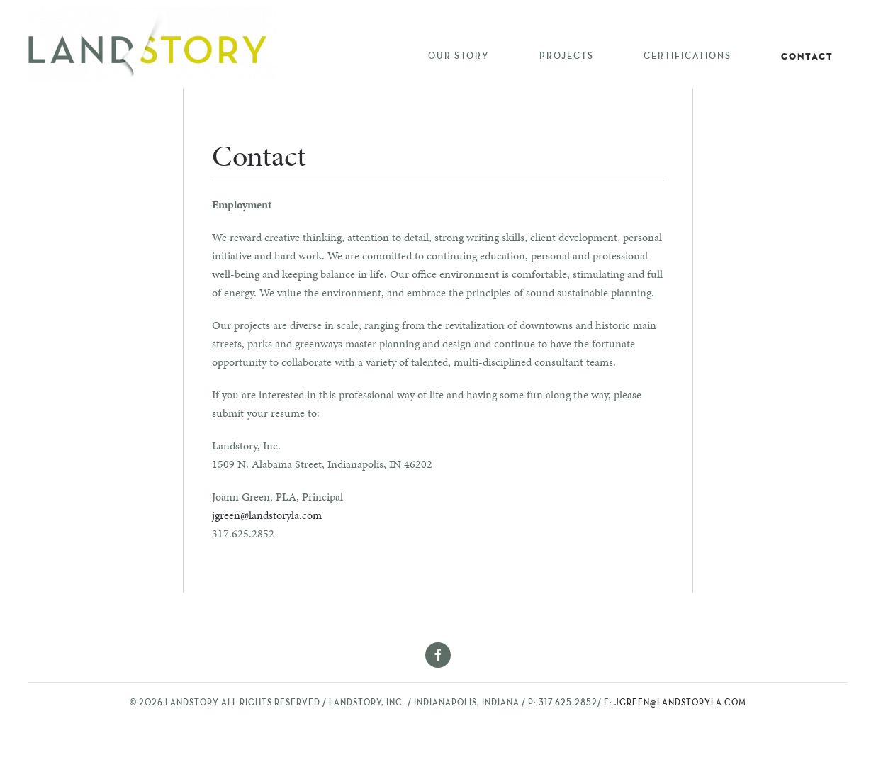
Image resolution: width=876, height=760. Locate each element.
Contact (807, 56)
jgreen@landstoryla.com (267, 515)
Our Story (459, 56)
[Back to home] (152, 45)
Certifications (687, 56)
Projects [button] (566, 56)
